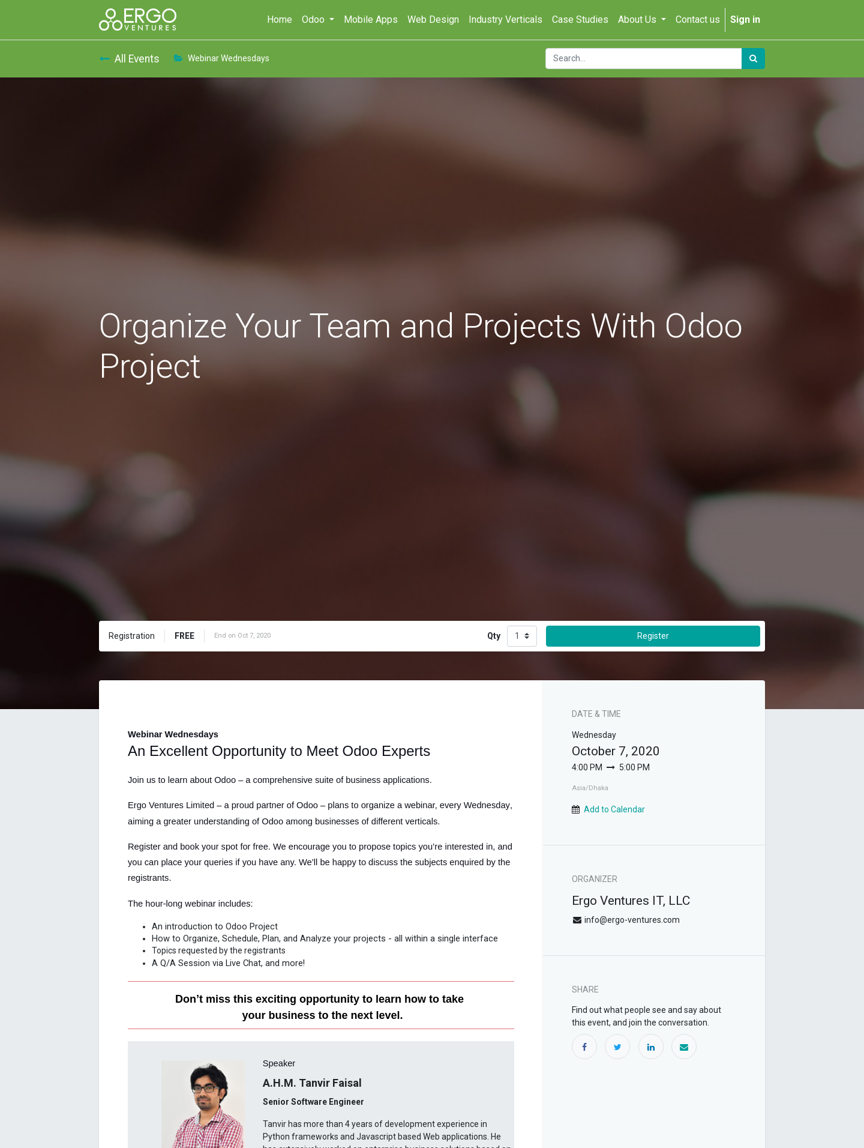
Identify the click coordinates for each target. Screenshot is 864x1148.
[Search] (753, 58)
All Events (129, 59)
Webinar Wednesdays (221, 58)
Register (653, 636)
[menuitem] (279, 20)
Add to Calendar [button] (614, 809)
